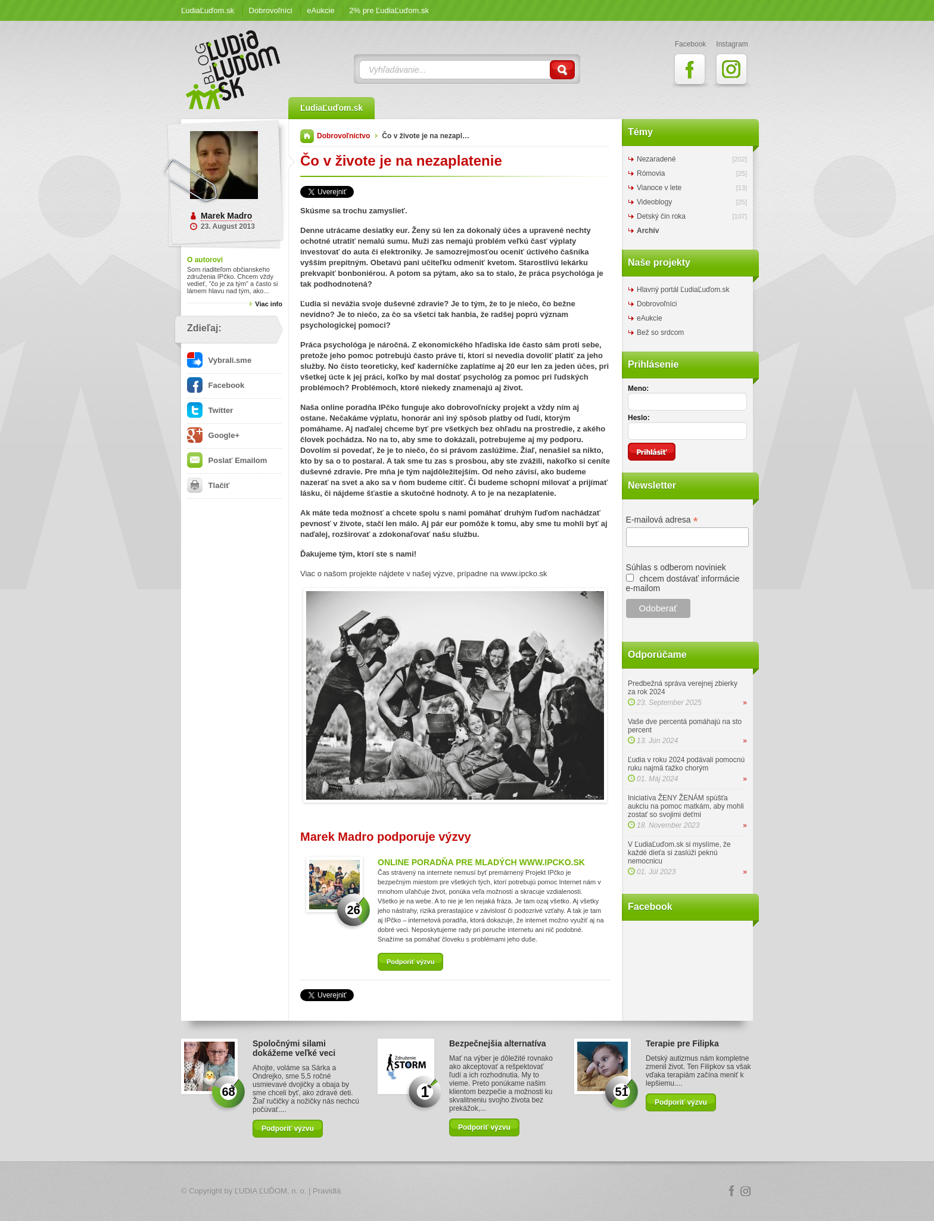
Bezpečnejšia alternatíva (497, 1043)
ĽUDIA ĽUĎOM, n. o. (271, 1190)
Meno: (638, 388)
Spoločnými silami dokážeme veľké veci (294, 1048)
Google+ (213, 435)
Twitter (210, 410)
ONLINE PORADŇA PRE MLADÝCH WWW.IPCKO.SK (481, 862)
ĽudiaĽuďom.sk (207, 10)
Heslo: (639, 418)
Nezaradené (656, 159)
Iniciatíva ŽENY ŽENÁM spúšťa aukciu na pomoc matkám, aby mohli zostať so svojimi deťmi (686, 806)
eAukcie (320, 10)
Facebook (215, 385)
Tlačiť (208, 485)
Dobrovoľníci (270, 10)
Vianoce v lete (659, 188)
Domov (307, 136)
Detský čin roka (661, 216)
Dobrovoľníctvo (343, 135)
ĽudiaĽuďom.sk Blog (233, 69)
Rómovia (651, 173)
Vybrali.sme (219, 360)
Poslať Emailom (227, 460)
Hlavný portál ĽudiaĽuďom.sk (683, 289)
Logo (467, 1191)
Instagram (746, 1191)
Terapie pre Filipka (682, 1043)
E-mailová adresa (662, 520)
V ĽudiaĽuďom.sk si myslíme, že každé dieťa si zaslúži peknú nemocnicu (679, 852)
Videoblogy (654, 202)
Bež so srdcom (660, 332)
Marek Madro (226, 215)
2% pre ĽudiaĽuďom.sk (389, 10)
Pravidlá (327, 1190)
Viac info (268, 303)
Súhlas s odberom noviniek (676, 567)
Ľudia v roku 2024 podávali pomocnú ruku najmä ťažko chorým (686, 764)
